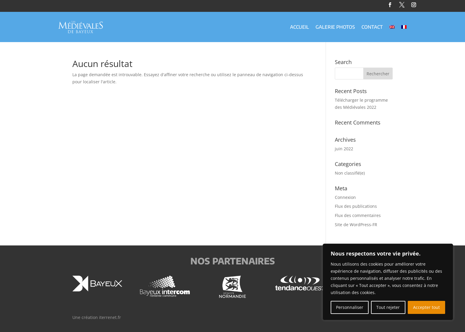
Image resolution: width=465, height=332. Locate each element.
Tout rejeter (388, 307)
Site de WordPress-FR (356, 224)
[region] (388, 282)
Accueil (299, 27)
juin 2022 (344, 148)
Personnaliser (349, 307)
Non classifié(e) (350, 173)
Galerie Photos (335, 27)
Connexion (345, 197)
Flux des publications (356, 206)
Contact (372, 27)
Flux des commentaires (358, 215)
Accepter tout (426, 307)
